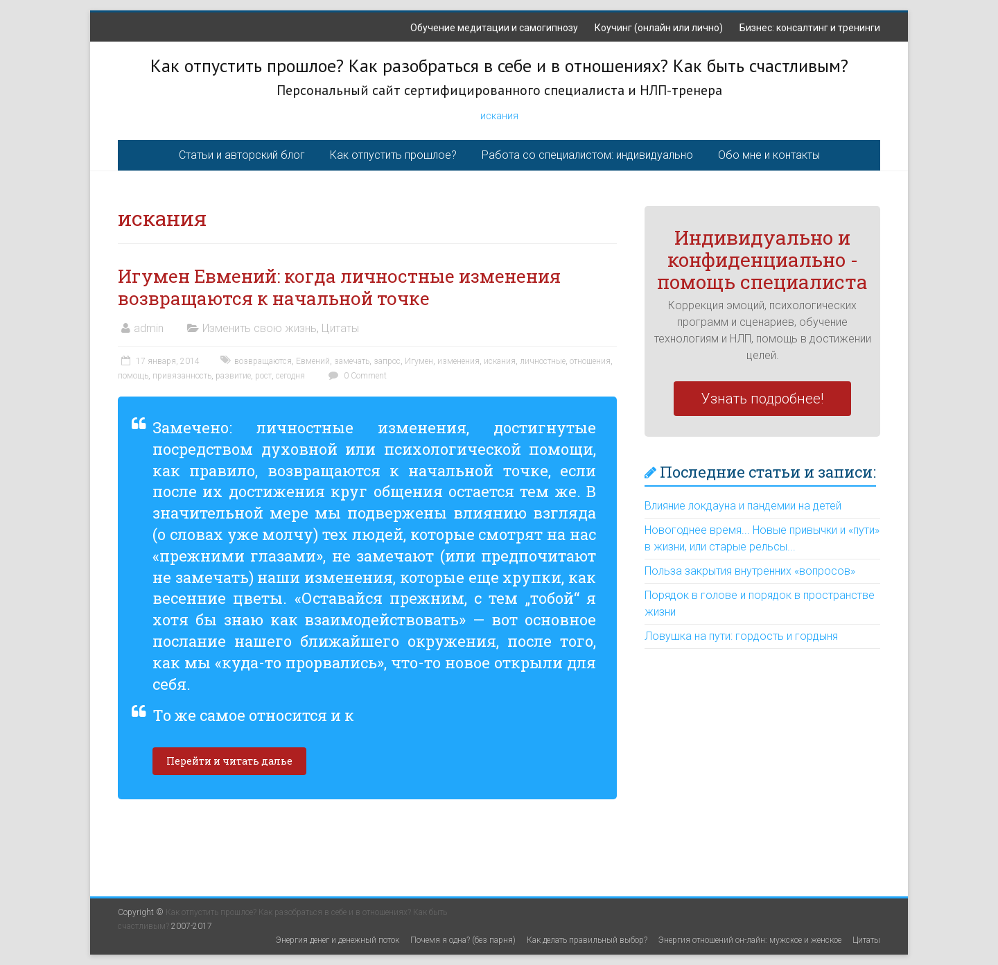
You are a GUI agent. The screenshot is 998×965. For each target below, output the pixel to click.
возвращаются (263, 361)
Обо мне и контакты (769, 155)
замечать (351, 361)
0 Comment (356, 376)
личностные (543, 361)
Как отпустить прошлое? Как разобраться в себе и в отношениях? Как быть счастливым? (499, 65)
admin (149, 328)
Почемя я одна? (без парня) (463, 940)
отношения (590, 361)
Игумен (419, 361)
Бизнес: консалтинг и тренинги (809, 27)
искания (499, 115)
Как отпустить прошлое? (393, 155)
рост (263, 376)
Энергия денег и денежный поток (337, 940)
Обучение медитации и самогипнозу (494, 27)
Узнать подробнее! (762, 398)
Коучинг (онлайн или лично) (659, 27)
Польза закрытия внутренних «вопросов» (750, 570)
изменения (458, 361)
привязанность (181, 376)
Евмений (313, 361)
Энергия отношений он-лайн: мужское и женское (749, 940)
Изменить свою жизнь (259, 328)
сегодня (290, 376)
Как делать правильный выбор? (587, 940)
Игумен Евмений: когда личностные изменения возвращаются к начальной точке (339, 287)
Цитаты (340, 328)
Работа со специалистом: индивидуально (587, 155)
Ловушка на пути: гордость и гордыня (741, 636)
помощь (133, 376)
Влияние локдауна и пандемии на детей (743, 505)
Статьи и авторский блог (242, 155)
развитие (233, 376)
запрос (387, 361)
